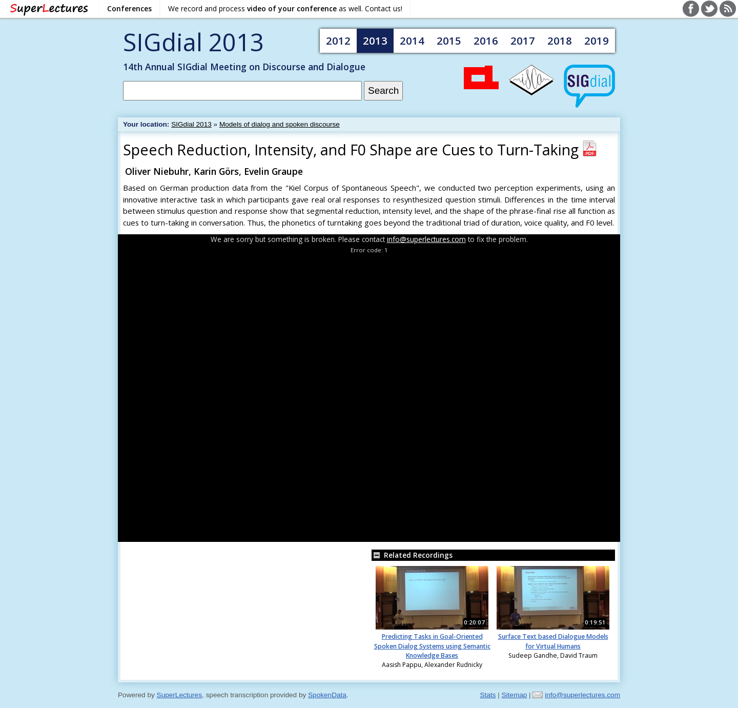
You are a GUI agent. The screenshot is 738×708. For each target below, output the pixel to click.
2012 (338, 40)
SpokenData (327, 695)
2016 (486, 40)
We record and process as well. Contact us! (285, 8)
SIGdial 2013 (193, 41)
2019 (596, 40)
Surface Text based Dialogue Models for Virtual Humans (553, 641)
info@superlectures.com (426, 239)
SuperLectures (179, 695)
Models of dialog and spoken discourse (279, 124)
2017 (522, 40)
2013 (375, 40)
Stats (488, 695)
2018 (559, 40)
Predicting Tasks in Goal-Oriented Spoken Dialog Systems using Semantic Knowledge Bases (432, 646)
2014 (412, 40)
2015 (449, 40)
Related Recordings (412, 555)
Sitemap (514, 695)
